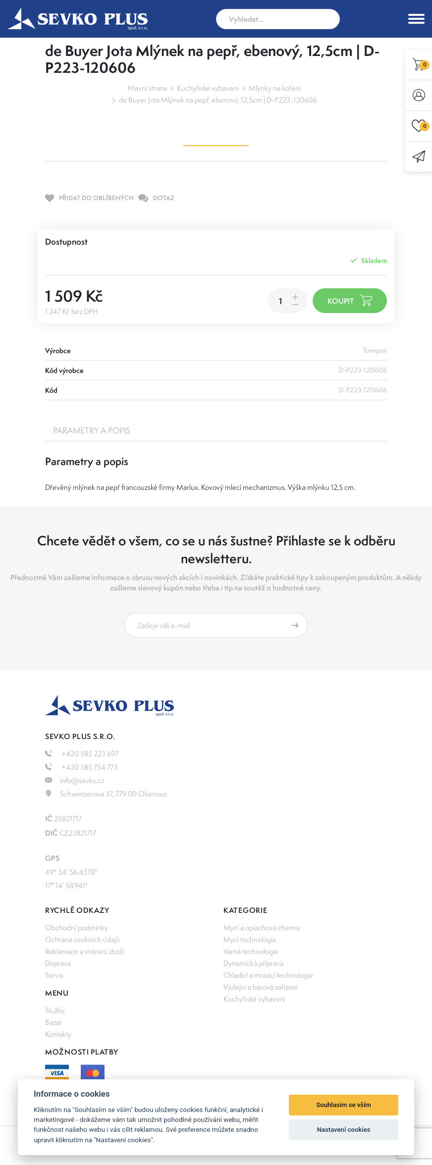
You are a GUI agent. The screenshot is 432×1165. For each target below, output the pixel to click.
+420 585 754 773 (81, 767)
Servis (54, 975)
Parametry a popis (91, 430)
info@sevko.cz (74, 780)
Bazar (53, 1022)
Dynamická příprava (253, 963)
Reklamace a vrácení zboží (84, 951)
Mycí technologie (249, 939)
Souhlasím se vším (343, 1105)
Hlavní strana (147, 88)
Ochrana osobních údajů (82, 939)
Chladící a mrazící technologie (268, 975)
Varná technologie (250, 951)
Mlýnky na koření (275, 88)
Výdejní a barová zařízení (260, 987)
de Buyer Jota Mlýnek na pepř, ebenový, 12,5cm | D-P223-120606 (218, 100)
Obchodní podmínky (76, 927)
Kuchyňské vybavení (208, 88)
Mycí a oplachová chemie (262, 927)
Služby (55, 1010)
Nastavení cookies (344, 1129)
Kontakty (58, 1034)
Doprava (58, 963)
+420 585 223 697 (81, 753)
